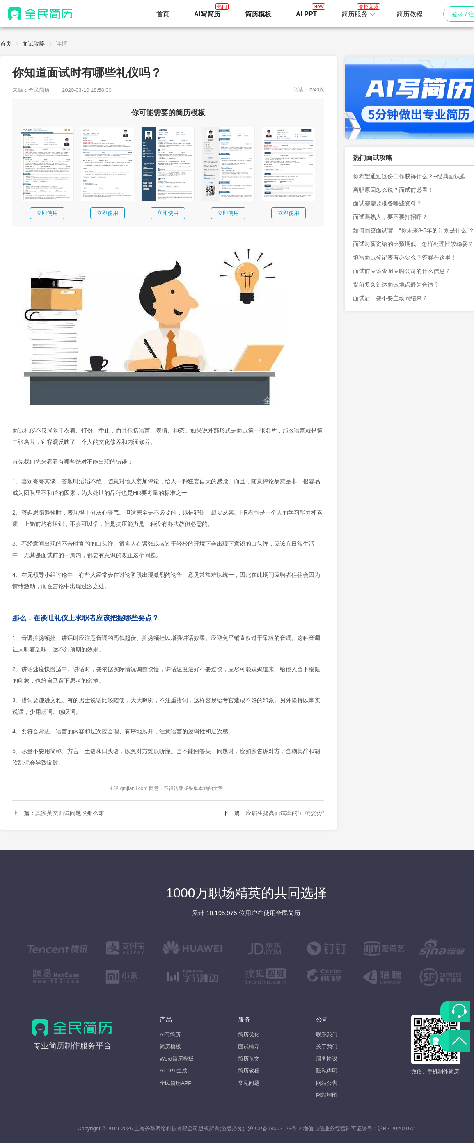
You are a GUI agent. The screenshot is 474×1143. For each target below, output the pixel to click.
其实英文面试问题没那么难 (69, 813)
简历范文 (248, 1059)
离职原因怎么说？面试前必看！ (393, 190)
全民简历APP (176, 1083)
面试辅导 (248, 1046)
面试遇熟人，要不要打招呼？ (390, 217)
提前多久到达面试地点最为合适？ (396, 284)
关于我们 (326, 1046)
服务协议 (326, 1059)
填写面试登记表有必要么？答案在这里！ (404, 257)
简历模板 (170, 1046)
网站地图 (326, 1095)
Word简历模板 (177, 1059)
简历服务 (358, 12)
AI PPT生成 (173, 1071)
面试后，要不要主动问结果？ (390, 298)
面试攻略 (33, 43)
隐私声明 (326, 1071)
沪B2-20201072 (396, 1128)
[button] (358, 14)
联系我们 (326, 1034)
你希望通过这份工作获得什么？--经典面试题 (409, 176)
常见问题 (248, 1083)
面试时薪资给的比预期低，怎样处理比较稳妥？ (413, 244)
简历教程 (409, 14)
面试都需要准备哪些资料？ (387, 203)
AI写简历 (170, 1034)
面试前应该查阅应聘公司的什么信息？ (402, 271)
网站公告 (326, 1083)
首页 (162, 14)
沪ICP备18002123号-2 (274, 1128)
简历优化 (248, 1034)
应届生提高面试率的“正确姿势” (285, 813)
